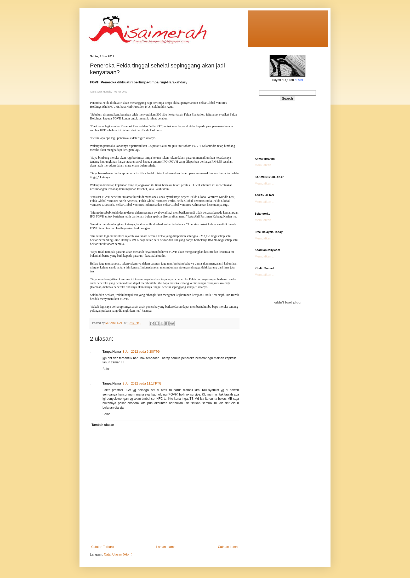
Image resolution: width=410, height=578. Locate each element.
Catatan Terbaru (102, 547)
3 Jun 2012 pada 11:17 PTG (141, 383)
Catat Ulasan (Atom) (118, 554)
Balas (106, 369)
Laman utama (165, 547)
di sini (299, 80)
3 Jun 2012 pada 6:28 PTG (141, 351)
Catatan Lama (228, 547)
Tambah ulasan (103, 425)
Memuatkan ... (265, 165)
